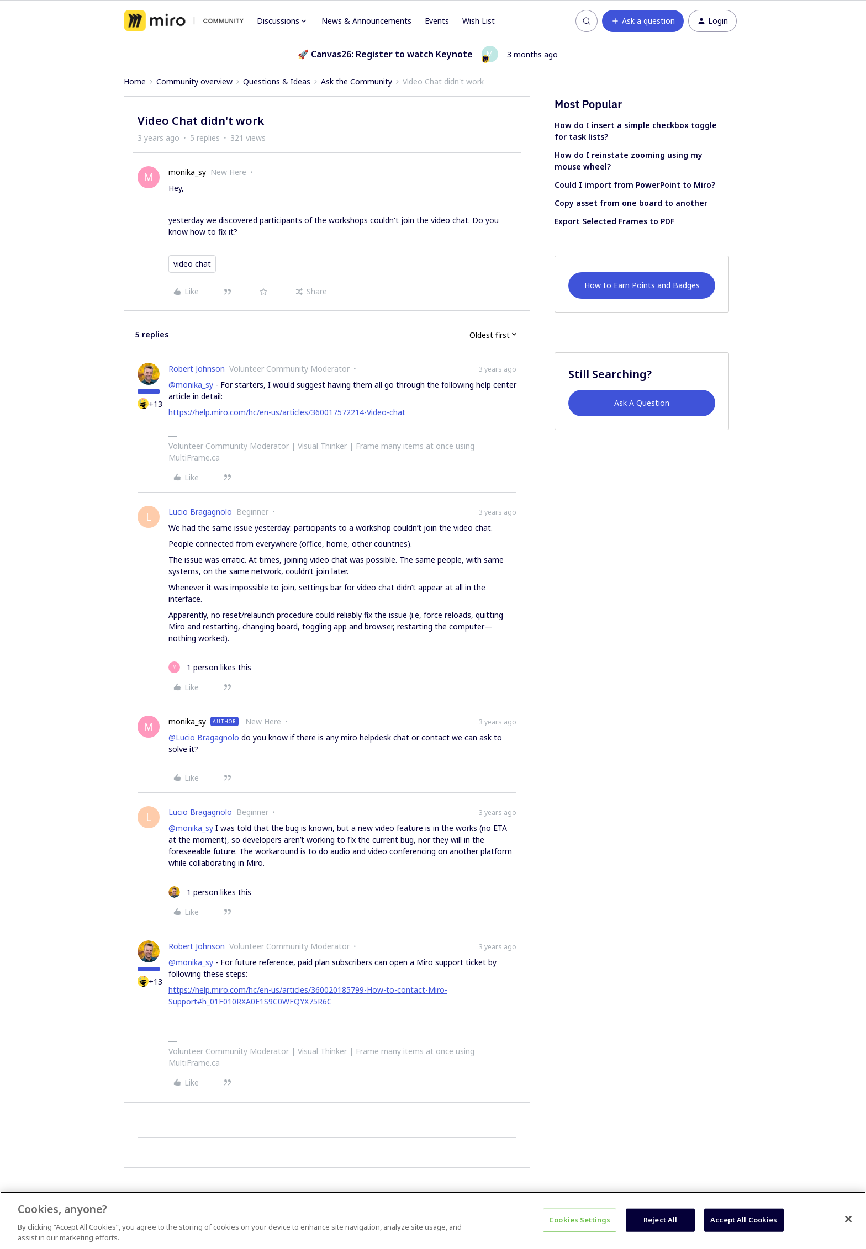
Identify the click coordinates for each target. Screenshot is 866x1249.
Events (437, 20)
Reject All (660, 1220)
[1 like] (209, 667)
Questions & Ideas (276, 81)
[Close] (848, 1219)
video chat (192, 263)
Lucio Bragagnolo (200, 511)
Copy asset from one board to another (631, 203)
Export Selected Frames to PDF (614, 221)
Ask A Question (641, 403)
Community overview (194, 81)
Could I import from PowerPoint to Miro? (635, 184)
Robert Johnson (196, 368)
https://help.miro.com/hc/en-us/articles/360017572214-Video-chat (286, 412)
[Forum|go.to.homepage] (184, 21)
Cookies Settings (579, 1220)
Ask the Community (356, 81)
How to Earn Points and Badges (642, 285)
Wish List (478, 20)
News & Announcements (366, 20)
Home (135, 81)
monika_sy (187, 172)
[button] (643, 21)
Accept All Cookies (743, 1220)
